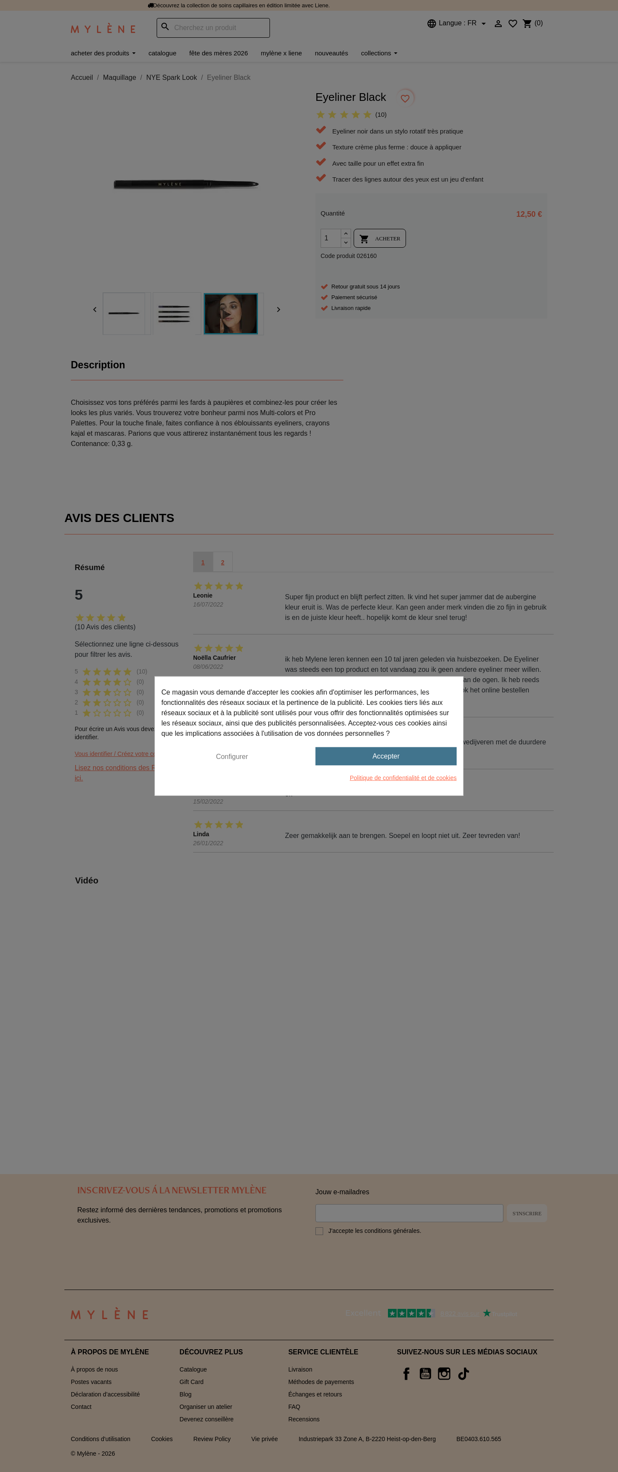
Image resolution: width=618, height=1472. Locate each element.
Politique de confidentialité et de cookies (403, 777)
